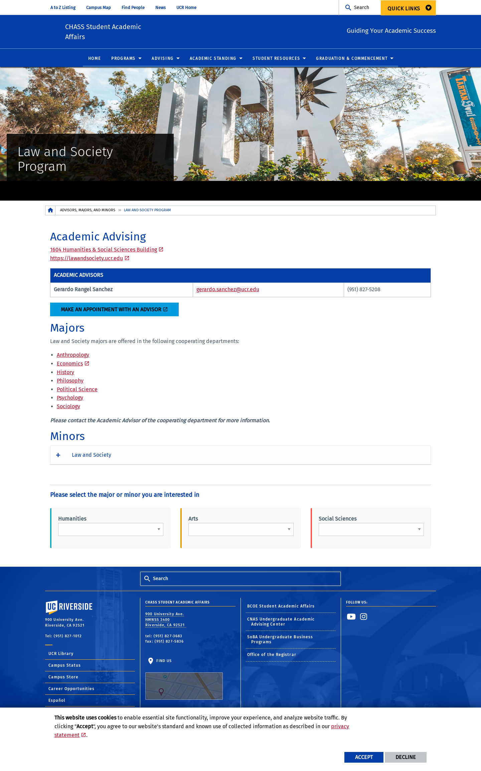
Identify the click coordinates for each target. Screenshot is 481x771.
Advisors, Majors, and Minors (87, 212)
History (65, 374)
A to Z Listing (62, 7)
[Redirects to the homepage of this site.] (50, 212)
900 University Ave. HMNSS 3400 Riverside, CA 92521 (165, 621)
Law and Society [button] (91, 456)
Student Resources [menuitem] (276, 60)
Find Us (184, 681)
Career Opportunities (71, 690)
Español (56, 702)
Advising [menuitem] (163, 60)
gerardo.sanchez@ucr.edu (227, 291)
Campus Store (63, 678)
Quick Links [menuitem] (403, 8)
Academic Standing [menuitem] (213, 60)
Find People (133, 7)
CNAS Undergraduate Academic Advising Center (281, 623)
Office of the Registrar (271, 656)
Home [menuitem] (94, 60)
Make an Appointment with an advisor (111, 311)
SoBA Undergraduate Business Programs (280, 641)
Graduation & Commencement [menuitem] (351, 60)
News (160, 7)
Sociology (68, 408)
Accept (364, 757)
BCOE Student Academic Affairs (281, 608)
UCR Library (60, 655)
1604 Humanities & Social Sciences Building (103, 251)
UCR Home (186, 7)
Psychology (70, 400)
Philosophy (70, 382)
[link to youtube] (351, 619)
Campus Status (64, 667)
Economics (70, 365)
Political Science (77, 391)
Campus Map (98, 7)
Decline (405, 757)
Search (361, 7)
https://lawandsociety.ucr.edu (86, 260)
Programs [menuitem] (123, 60)
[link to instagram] (363, 619)
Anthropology (73, 357)
